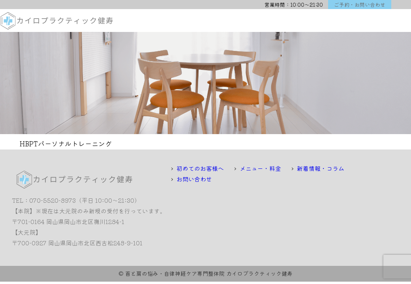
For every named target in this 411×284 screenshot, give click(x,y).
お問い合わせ (194, 179)
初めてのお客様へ (200, 168)
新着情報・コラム (320, 168)
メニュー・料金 (260, 168)
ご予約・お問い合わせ (359, 4)
